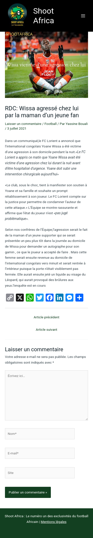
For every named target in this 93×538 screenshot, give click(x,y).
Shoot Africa (43, 15)
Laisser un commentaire (23, 124)
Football (50, 124)
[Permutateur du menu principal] (83, 16)
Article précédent (47, 317)
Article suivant (46, 329)
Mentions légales (53, 522)
